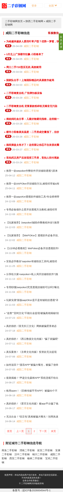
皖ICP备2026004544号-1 (37, 490)
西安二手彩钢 (17, 458)
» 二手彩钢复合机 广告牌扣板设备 (22, 93)
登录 (34, 5)
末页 (53, 431)
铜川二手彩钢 (39, 454)
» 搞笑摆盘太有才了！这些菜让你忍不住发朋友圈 (31, 144)
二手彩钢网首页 (14, 21)
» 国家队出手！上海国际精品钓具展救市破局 (28, 80)
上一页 (20, 431)
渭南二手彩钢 (27, 450)
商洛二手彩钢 (9, 450)
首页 (9, 431)
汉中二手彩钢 (22, 454)
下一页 (43, 431)
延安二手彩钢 (44, 450)
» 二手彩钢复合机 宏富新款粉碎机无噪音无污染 (30, 106)
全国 (53, 5)
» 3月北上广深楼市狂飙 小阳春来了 (23, 54)
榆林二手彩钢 (34, 458)
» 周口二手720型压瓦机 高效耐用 (22, 67)
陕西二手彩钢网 (34, 21)
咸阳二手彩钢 (31, 46)
